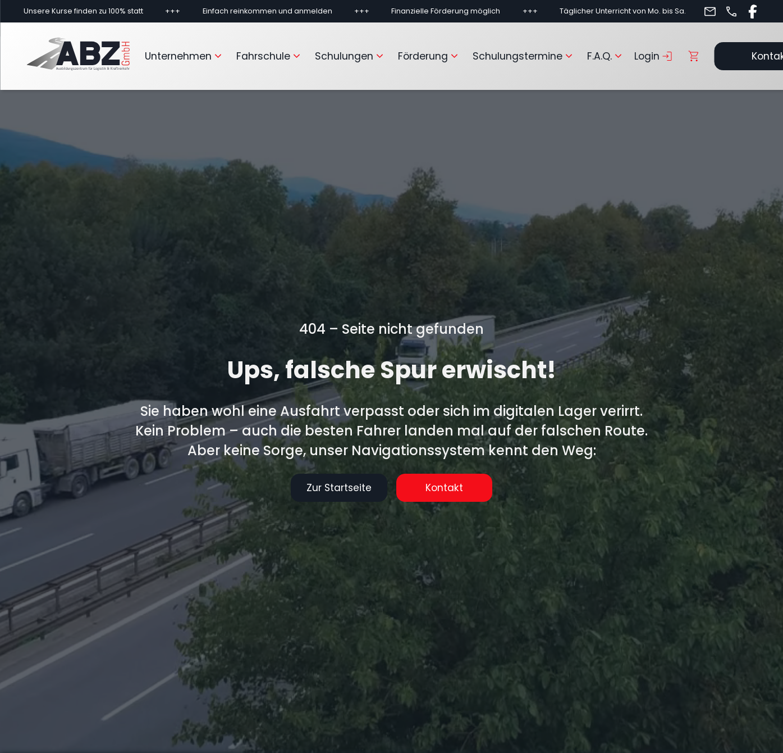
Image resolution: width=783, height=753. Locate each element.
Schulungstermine (524, 56)
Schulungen (351, 56)
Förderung (429, 56)
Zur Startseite (331, 488)
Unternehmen (185, 56)
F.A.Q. (606, 56)
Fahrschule (270, 56)
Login (654, 56)
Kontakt (452, 488)
